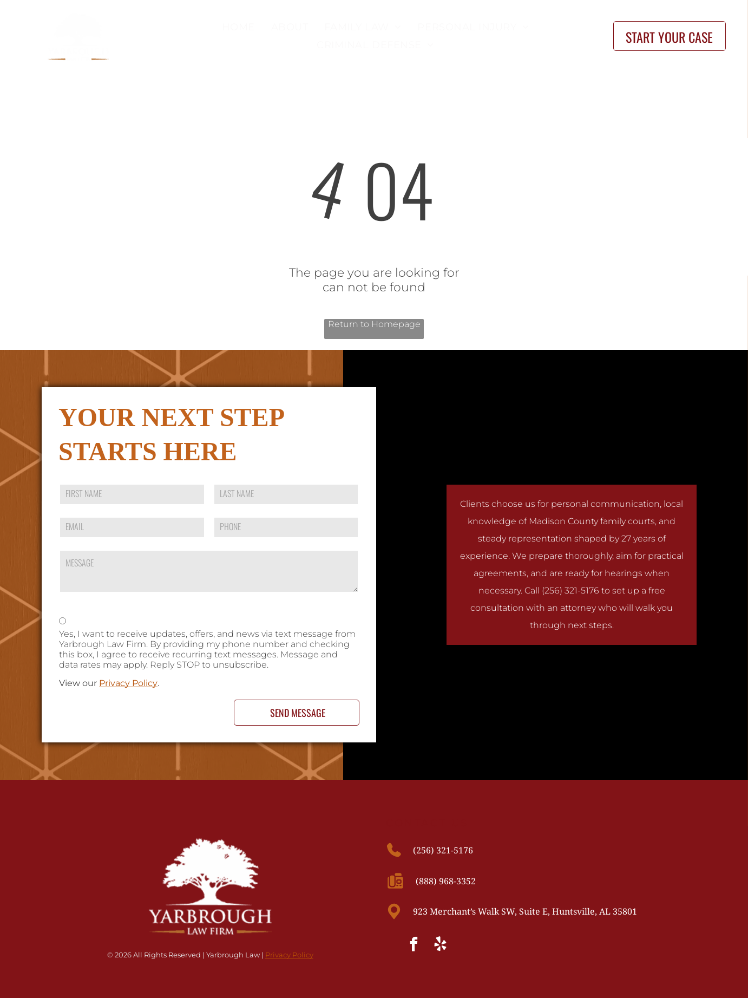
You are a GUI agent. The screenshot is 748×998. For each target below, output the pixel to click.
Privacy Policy (128, 683)
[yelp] (440, 945)
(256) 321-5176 (443, 850)
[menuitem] (235, 27)
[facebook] (414, 945)
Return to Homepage (374, 324)
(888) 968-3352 (446, 881)
